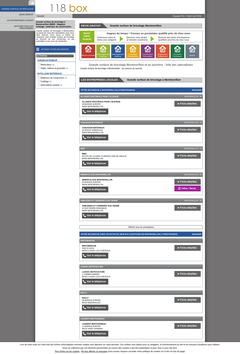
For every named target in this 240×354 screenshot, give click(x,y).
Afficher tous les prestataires (141, 227)
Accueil (40, 16)
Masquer (197, 90)
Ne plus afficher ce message (94, 351)
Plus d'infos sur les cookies (67, 351)
